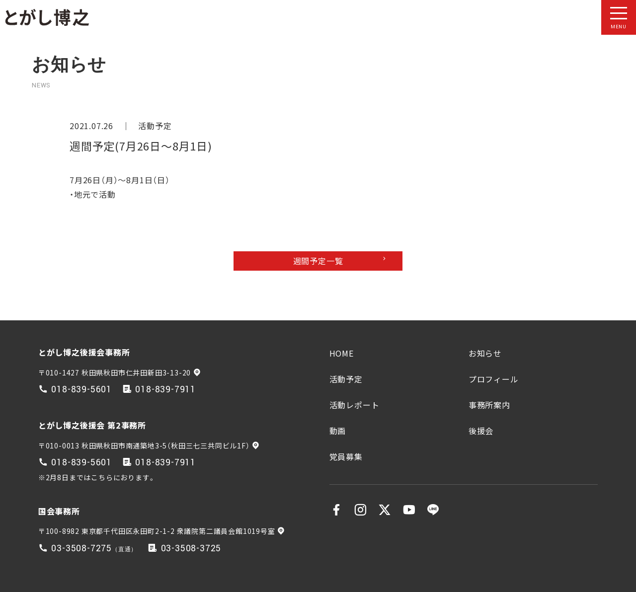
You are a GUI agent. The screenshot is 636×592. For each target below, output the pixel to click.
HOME (341, 353)
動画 (337, 431)
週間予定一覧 (318, 261)
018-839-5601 (81, 389)
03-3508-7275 (81, 548)
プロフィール (494, 379)
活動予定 (154, 126)
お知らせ (485, 353)
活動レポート (354, 405)
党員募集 (346, 456)
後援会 (481, 431)
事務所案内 (489, 405)
